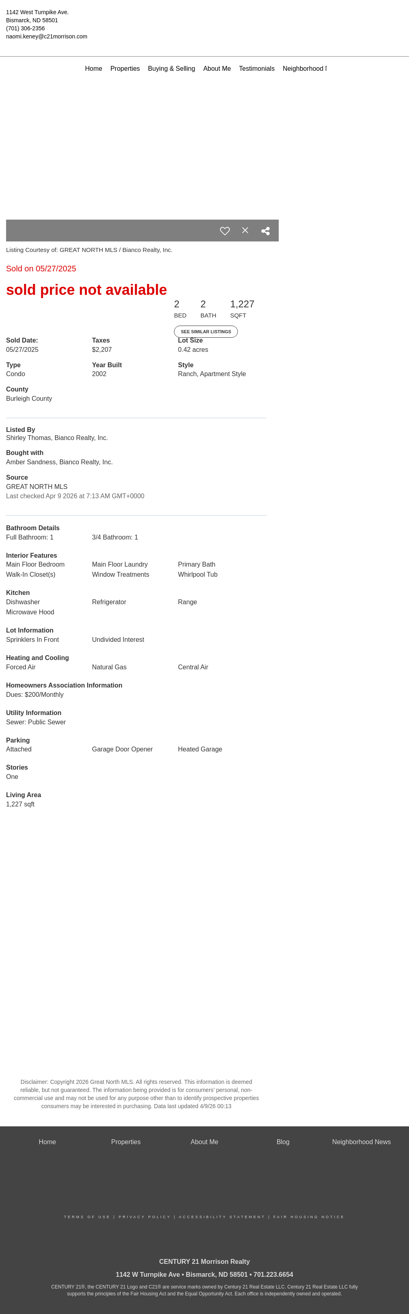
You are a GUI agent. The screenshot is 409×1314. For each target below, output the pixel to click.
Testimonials (257, 68)
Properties (125, 68)
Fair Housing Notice (309, 1217)
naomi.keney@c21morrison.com (46, 36)
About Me (217, 68)
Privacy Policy (145, 1217)
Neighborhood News (312, 68)
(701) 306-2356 (25, 28)
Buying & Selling (171, 68)
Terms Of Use (87, 1217)
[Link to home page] (204, 18)
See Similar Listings (206, 331)
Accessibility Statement (222, 1217)
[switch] (225, 231)
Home (93, 68)
